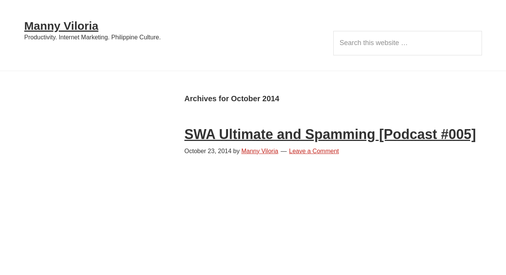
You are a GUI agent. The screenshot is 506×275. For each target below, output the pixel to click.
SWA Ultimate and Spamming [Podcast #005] (330, 134)
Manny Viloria (61, 25)
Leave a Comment (314, 151)
